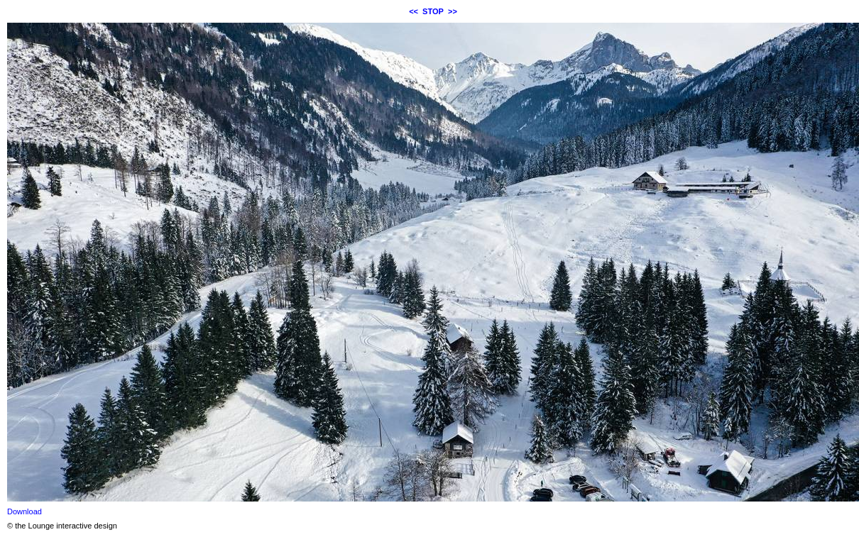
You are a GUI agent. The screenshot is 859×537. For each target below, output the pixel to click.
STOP (433, 11)
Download (24, 511)
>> (452, 11)
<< (413, 11)
